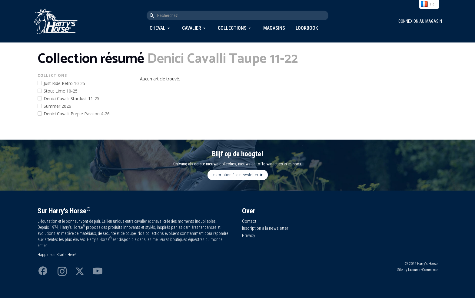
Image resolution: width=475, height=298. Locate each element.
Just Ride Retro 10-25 (64, 83)
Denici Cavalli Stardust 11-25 (71, 98)
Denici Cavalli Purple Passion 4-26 (77, 114)
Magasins (274, 28)
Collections (232, 28)
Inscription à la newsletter (235, 175)
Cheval (157, 28)
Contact (249, 221)
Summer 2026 (57, 106)
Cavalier (191, 28)
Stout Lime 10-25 (61, 91)
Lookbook (307, 28)
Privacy (248, 235)
